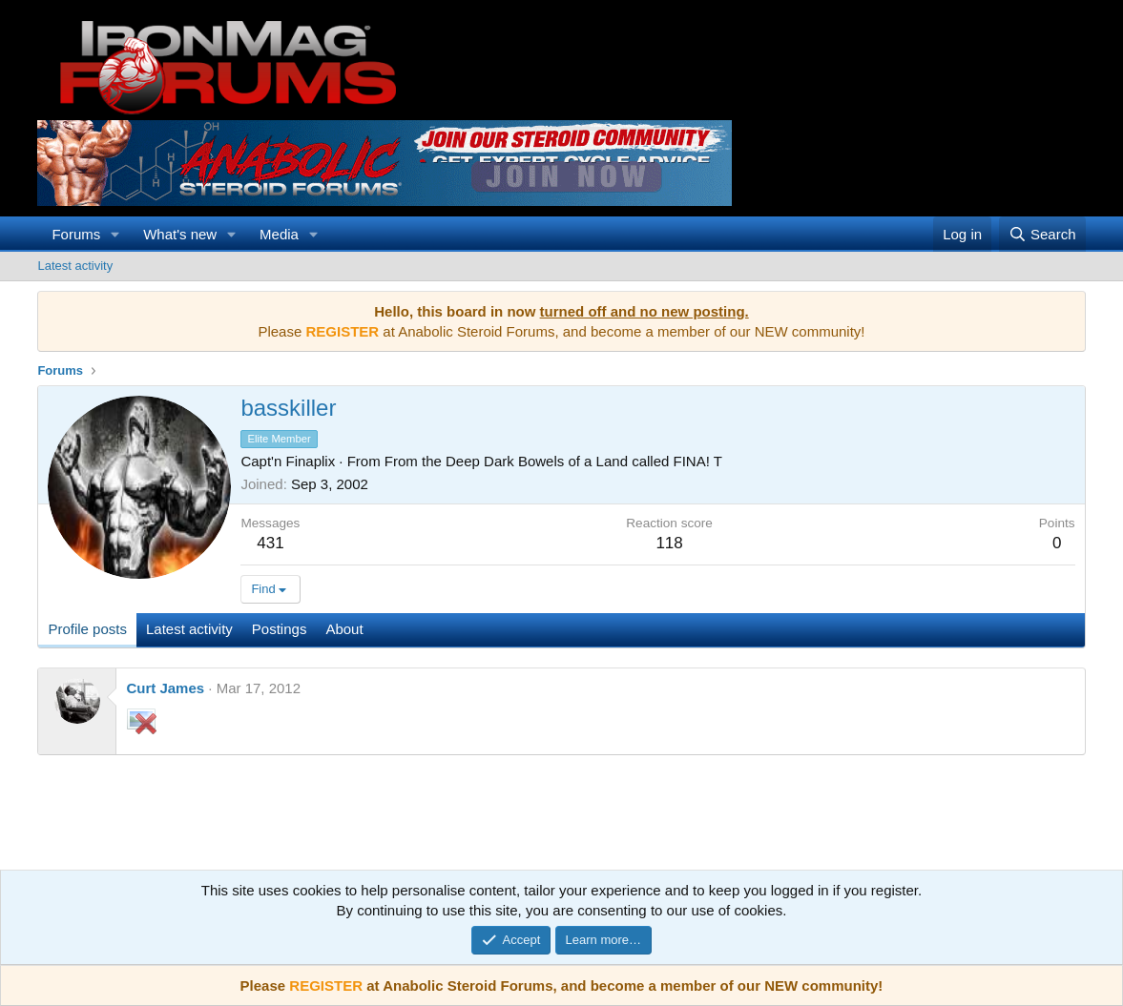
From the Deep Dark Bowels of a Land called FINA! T (553, 461)
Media (279, 234)
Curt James (165, 688)
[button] (115, 234)
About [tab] (344, 629)
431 (270, 543)
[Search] (1042, 234)
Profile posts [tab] (87, 629)
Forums (76, 234)
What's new (180, 234)
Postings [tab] (279, 629)
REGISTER (326, 985)
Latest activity (75, 265)
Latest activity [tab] (189, 629)
